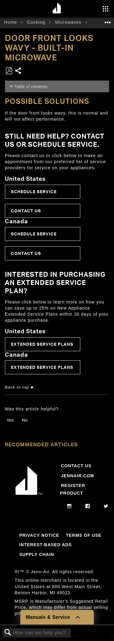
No (24, 420)
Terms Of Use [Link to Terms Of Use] (84, 535)
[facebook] (88, 506)
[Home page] (58, 8)
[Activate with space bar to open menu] (105, 9)
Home (11, 22)
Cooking (37, 22)
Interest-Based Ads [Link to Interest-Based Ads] (45, 544)
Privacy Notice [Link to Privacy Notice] (39, 535)
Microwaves (69, 22)
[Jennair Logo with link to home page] (29, 496)
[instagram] (69, 506)
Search (7, 632)
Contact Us (26, 210)
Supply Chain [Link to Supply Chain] (36, 554)
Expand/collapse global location (107, 20)
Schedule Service (34, 191)
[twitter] (106, 506)
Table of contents (30, 86)
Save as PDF (8, 71)
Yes (9, 420)
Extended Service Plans (42, 344)
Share (18, 71)
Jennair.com (77, 475)
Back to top (17, 387)
